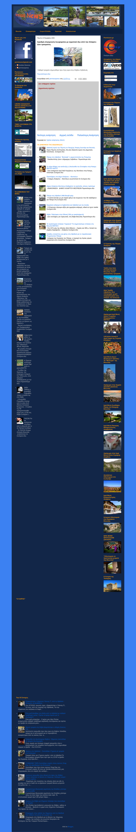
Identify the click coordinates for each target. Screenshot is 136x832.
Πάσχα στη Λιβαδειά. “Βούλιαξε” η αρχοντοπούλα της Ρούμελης (69, 157)
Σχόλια (108, 80)
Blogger (70, 827)
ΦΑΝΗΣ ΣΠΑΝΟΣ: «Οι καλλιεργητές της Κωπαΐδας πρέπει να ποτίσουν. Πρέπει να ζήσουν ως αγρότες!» (24, 316)
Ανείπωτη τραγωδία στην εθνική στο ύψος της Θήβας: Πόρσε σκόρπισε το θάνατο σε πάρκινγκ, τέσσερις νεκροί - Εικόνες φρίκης (46, 777)
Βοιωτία (18, 31)
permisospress (24, 68)
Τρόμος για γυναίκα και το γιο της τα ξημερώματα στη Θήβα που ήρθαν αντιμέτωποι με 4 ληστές (24, 254)
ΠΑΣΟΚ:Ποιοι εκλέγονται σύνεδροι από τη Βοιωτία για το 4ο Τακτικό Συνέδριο (24, 423)
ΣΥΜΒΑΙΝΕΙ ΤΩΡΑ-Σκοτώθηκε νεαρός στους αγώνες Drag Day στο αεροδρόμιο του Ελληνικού (46, 764)
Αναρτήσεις (109, 76)
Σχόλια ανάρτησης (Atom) (55, 140)
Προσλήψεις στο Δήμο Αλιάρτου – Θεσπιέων (62, 177)
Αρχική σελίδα (66, 135)
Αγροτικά (58, 31)
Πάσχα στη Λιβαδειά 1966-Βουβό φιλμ (60, 196)
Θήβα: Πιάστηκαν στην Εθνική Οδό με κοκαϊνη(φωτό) (65, 214)
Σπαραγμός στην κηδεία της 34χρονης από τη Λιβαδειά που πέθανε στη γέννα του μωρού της (45, 814)
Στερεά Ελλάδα (45, 31)
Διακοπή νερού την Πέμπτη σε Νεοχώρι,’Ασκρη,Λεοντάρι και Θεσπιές (71, 148)
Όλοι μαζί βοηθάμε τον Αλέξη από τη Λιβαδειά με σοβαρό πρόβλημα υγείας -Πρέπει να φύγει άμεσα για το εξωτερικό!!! (45, 715)
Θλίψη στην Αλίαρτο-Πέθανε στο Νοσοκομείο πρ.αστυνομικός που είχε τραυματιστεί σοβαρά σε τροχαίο (24, 203)
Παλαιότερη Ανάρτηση (88, 135)
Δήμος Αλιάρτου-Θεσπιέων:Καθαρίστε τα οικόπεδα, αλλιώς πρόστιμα (71, 186)
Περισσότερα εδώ (43, 74)
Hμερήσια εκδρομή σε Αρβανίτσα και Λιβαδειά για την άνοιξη (68, 205)
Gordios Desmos (24, 65)
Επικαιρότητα (30, 31)
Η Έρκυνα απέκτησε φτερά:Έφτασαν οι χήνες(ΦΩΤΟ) (24, 364)
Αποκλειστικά (71, 31)
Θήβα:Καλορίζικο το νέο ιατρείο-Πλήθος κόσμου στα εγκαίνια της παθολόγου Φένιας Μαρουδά (24, 340)
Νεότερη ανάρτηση (46, 135)
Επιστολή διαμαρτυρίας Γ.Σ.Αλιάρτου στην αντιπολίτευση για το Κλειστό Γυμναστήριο (24, 284)
